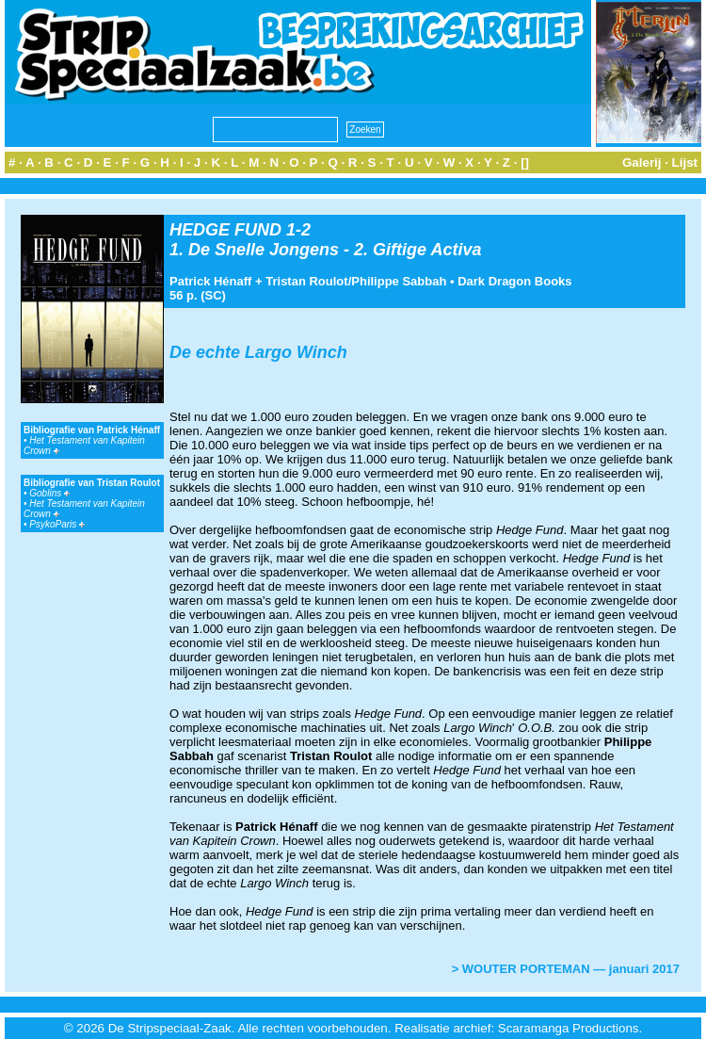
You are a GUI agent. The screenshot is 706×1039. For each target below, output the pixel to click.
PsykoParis (57, 524)
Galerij (642, 162)
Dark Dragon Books (514, 281)
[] (525, 162)
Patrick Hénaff (210, 281)
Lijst (685, 162)
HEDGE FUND (225, 229)
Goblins (49, 493)
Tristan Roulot (306, 281)
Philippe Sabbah (398, 281)
